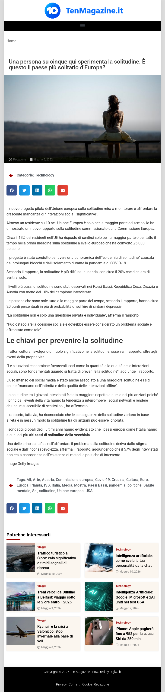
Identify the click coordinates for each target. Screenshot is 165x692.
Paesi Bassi (97, 485)
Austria (48, 479)
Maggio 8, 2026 (49, 647)
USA (89, 491)
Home (11, 41)
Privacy (61, 684)
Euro (144, 479)
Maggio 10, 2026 (49, 574)
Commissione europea (74, 479)
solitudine (47, 491)
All (29, 479)
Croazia (118, 479)
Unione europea (70, 491)
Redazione (101, 684)
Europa (23, 485)
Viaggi (41, 547)
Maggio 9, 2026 (49, 608)
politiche (134, 485)
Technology (44, 175)
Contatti (74, 684)
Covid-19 (102, 479)
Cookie (87, 684)
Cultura (132, 479)
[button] (82, 25)
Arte (36, 479)
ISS (47, 485)
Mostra (80, 485)
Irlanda (36, 485)
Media (67, 485)
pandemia (117, 485)
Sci (34, 491)
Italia (56, 485)
